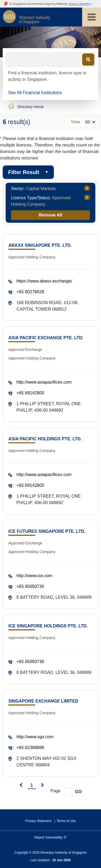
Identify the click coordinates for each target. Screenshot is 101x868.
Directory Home (31, 107)
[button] (81, 4)
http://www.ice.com (34, 575)
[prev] (20, 785)
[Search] (88, 59)
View (75, 121)
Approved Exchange (25, 349)
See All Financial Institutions (35, 92)
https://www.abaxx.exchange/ (44, 281)
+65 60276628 (30, 292)
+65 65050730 (30, 586)
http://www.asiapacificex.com (44, 382)
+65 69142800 (30, 393)
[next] (42, 785)
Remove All (50, 215)
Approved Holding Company (31, 257)
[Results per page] (90, 121)
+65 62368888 (30, 747)
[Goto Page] (68, 792)
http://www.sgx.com (35, 736)
